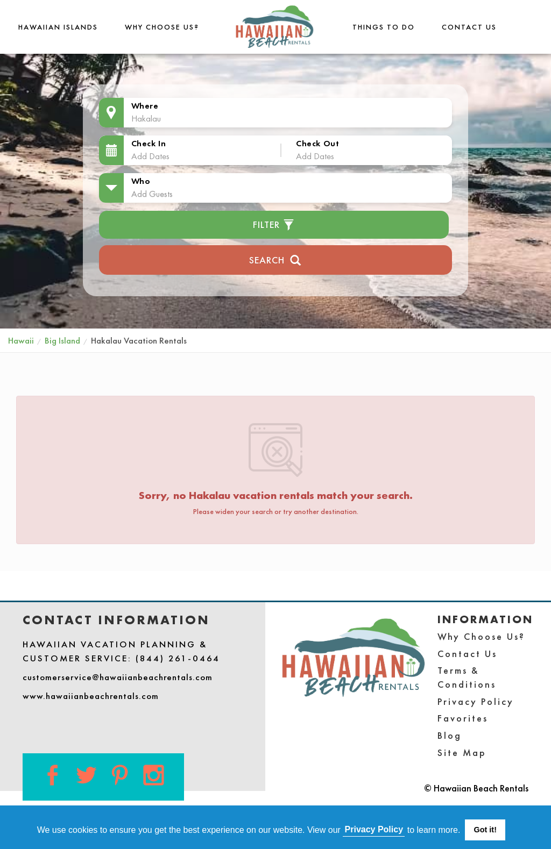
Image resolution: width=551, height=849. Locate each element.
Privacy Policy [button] (374, 829)
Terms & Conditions (466, 677)
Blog (449, 735)
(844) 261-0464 (178, 658)
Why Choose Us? (162, 27)
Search (275, 259)
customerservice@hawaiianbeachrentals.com (118, 677)
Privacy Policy (475, 701)
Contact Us (469, 27)
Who (141, 181)
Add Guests (152, 193)
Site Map (461, 752)
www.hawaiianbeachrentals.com (91, 696)
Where (145, 105)
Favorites (462, 718)
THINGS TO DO (383, 27)
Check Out (317, 143)
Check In (148, 143)
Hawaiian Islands (58, 27)
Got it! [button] (485, 829)
